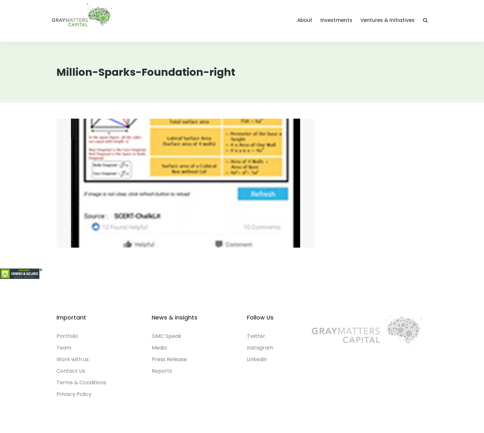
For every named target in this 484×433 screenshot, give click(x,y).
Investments (336, 20)
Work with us (72, 359)
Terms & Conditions (81, 382)
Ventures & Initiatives (387, 20)
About (304, 20)
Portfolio (67, 336)
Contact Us (70, 371)
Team (63, 347)
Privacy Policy (73, 394)
